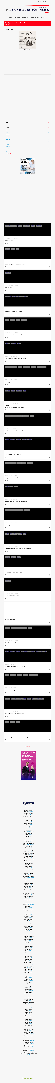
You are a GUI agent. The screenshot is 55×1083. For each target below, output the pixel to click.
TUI (30, 841)
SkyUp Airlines (30, 967)
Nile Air (30, 907)
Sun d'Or (30, 867)
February (8, 134)
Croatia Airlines (30, 827)
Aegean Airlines (30, 877)
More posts (27, 746)
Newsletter (34, 17)
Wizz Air (30, 834)
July (6, 151)
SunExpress (30, 970)
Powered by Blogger (27, 1078)
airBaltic (31, 1046)
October (7, 144)
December (8, 139)
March (7, 132)
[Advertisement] (27, 63)
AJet (31, 997)
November (8, 141)
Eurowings (30, 837)
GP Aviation (30, 980)
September (8, 146)
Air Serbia (30, 811)
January (7, 137)
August (7, 148)
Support (43, 17)
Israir (30, 864)
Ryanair (30, 910)
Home (6, 1)
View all (7, 24)
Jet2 (30, 818)
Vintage (17, 17)
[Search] (48, 1)
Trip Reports (25, 17)
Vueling (30, 983)
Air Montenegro (30, 963)
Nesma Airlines (30, 904)
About (11, 17)
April (7, 130)
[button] (49, 243)
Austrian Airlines (30, 847)
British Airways (30, 844)
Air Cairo (31, 977)
